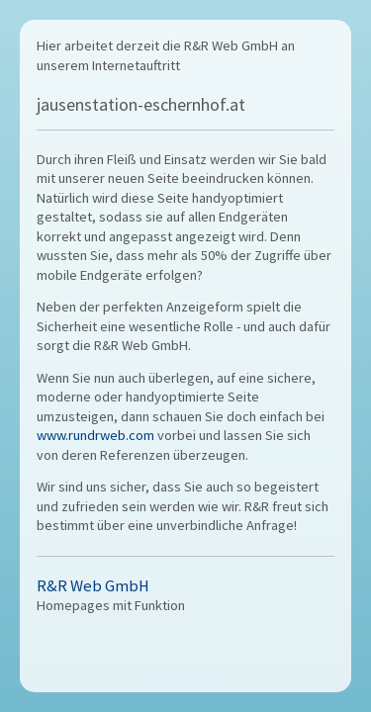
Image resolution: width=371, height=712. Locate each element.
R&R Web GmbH (93, 586)
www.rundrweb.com (95, 435)
